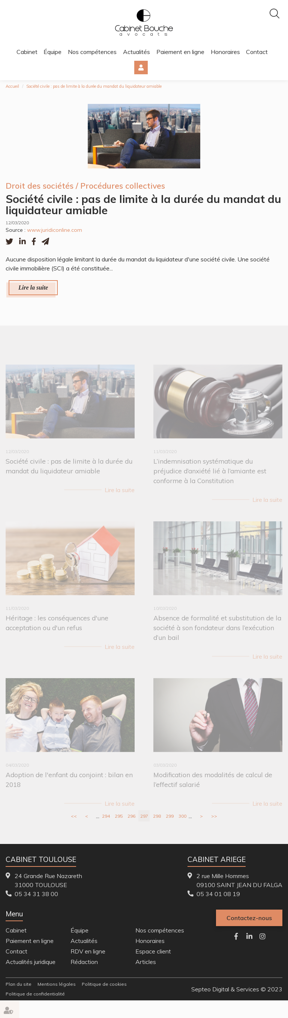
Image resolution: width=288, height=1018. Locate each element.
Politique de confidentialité (35, 994)
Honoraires (225, 52)
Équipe (53, 52)
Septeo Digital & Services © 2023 (236, 989)
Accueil (12, 86)
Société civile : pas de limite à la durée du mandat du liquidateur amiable (94, 86)
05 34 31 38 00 (36, 894)
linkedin (249, 936)
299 (170, 816)
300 (182, 816)
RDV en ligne (87, 951)
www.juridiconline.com (54, 230)
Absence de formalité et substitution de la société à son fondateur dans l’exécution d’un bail (217, 632)
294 (106, 816)
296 (131, 816)
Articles (145, 961)
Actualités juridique (31, 961)
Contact (257, 52)
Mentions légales (57, 984)
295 (119, 816)
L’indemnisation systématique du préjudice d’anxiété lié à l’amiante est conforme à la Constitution (209, 475)
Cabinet (27, 52)
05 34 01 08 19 (218, 894)
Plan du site (19, 984)
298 (157, 816)
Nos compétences (92, 52)
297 (144, 816)
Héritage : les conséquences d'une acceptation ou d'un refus (57, 627)
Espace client (141, 67)
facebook (236, 936)
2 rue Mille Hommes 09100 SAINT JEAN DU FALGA (239, 880)
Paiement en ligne (180, 52)
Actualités (136, 52)
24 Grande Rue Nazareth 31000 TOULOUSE (48, 880)
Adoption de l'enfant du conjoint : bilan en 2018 (69, 784)
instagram (262, 936)
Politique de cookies (104, 984)
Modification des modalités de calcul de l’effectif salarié (212, 784)
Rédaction (84, 961)
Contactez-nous (249, 918)
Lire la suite (33, 287)
